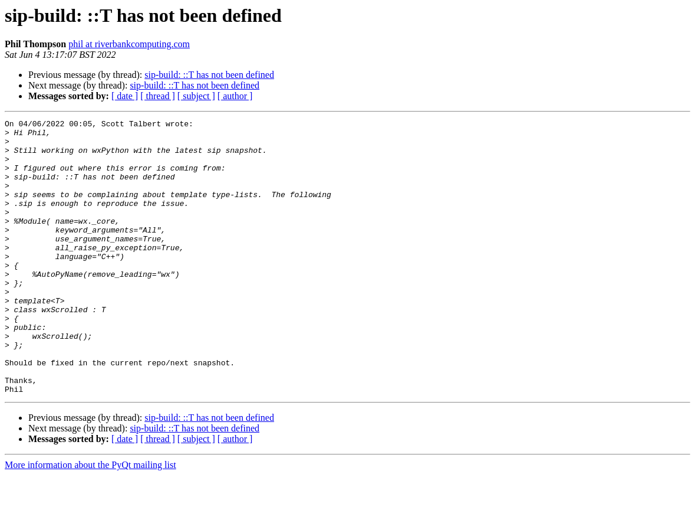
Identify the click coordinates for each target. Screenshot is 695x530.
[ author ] (235, 96)
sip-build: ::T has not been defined (209, 75)
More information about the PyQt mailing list (90, 520)
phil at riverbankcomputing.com (129, 44)
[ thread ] (157, 96)
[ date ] (124, 96)
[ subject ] (196, 96)
